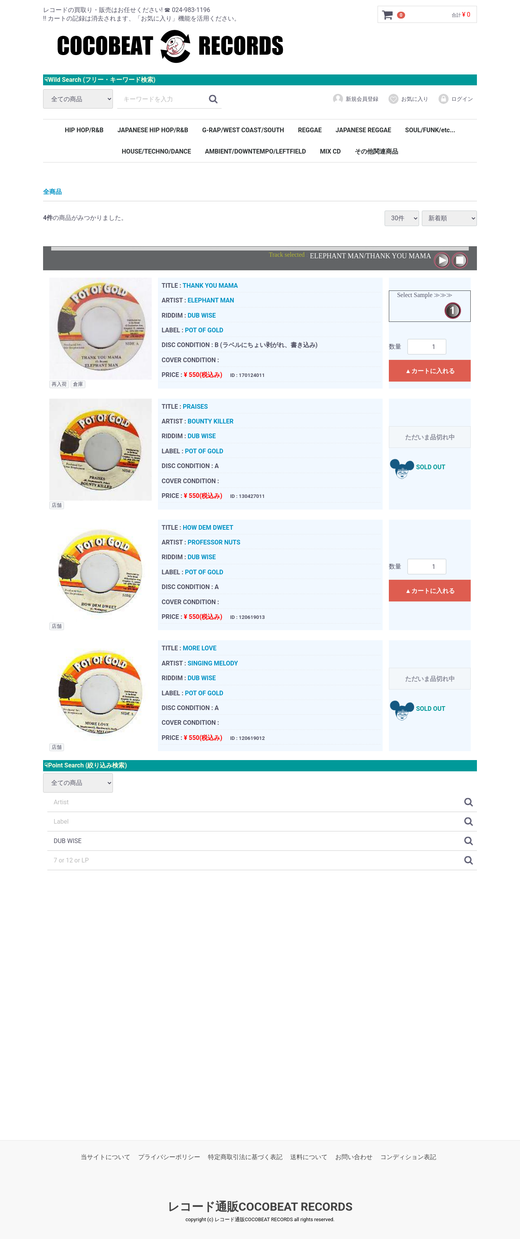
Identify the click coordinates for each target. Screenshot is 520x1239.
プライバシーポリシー (169, 1157)
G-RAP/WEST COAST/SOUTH (243, 130)
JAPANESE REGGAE (363, 130)
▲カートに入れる (430, 371)
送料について (309, 1157)
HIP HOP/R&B (84, 130)
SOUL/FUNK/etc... (430, 130)
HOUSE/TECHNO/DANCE (156, 151)
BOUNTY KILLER (210, 421)
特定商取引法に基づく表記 (245, 1157)
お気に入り (408, 99)
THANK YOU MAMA (210, 285)
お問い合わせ (354, 1157)
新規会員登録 (355, 99)
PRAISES (195, 406)
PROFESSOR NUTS (213, 542)
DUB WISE (201, 315)
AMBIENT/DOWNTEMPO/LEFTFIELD (255, 151)
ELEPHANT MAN (210, 300)
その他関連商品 (376, 151)
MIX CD (330, 151)
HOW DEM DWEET (208, 527)
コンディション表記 (408, 1157)
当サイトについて (105, 1157)
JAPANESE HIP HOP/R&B (153, 130)
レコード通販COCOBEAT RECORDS (260, 1206)
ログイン (455, 99)
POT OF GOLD (204, 330)
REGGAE (310, 130)
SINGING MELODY (212, 663)
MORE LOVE (200, 648)
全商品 (52, 191)
